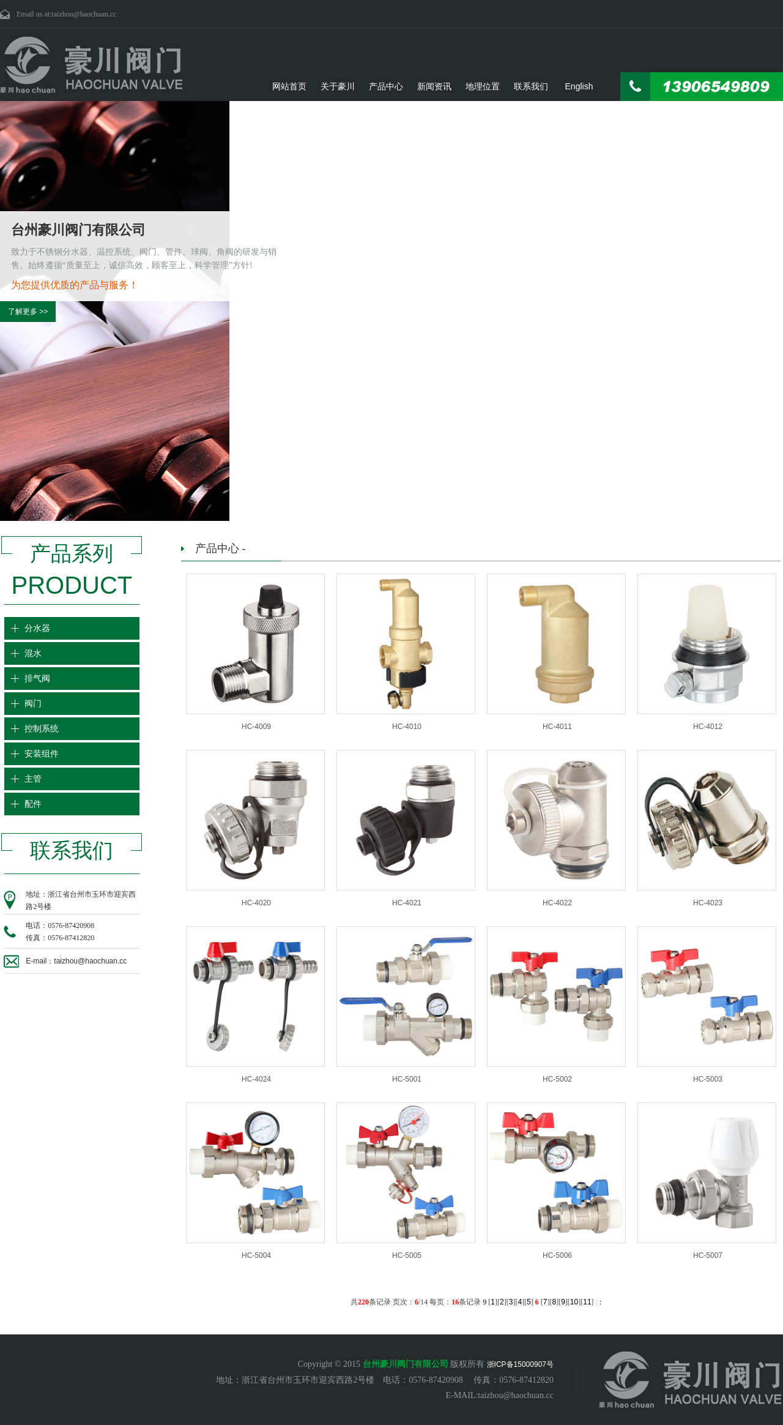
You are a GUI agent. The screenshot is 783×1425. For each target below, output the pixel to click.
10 (574, 1302)
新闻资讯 (434, 86)
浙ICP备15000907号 (520, 1364)
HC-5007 (707, 1255)
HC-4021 (406, 903)
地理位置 (483, 86)
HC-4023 (707, 903)
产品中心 (386, 86)
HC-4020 (256, 903)
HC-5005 (406, 1255)
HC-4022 (557, 903)
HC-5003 (707, 1079)
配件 (34, 804)
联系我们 (531, 86)
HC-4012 (707, 726)
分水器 (38, 628)
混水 (34, 653)
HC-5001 (406, 1079)
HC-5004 (256, 1255)
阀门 (34, 703)
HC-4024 (256, 1079)
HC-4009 (256, 726)
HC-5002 (557, 1079)
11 (587, 1302)
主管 (34, 779)
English (579, 86)
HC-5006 (557, 1255)
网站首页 (289, 86)
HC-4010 (406, 726)
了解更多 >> (28, 311)
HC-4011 (557, 726)
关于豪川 (338, 86)
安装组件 (42, 753)
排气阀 (38, 678)
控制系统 (42, 728)
